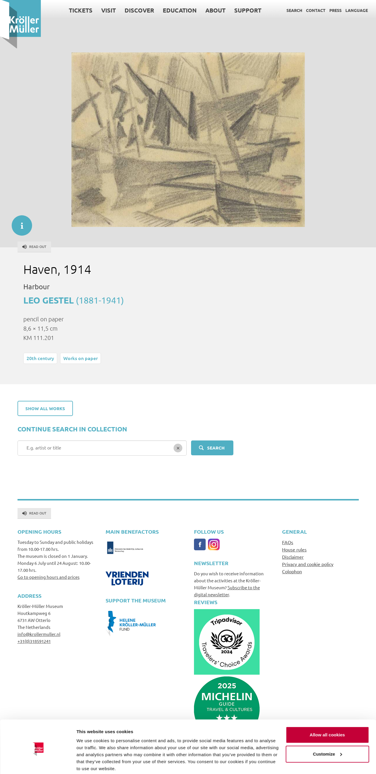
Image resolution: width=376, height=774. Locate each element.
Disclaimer (293, 557)
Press (335, 10)
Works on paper (80, 358)
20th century (40, 358)
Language (356, 10)
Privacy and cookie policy (307, 564)
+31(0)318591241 (34, 641)
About (215, 10)
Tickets (80, 10)
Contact (316, 10)
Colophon (292, 571)
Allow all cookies (327, 712)
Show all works (45, 408)
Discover (139, 10)
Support (247, 10)
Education (180, 10)
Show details (90, 762)
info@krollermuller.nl (39, 634)
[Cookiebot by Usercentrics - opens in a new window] (37, 762)
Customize (327, 731)
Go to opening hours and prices (49, 577)
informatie (19, 222)
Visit (108, 10)
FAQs (287, 542)
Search (294, 10)
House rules (294, 549)
